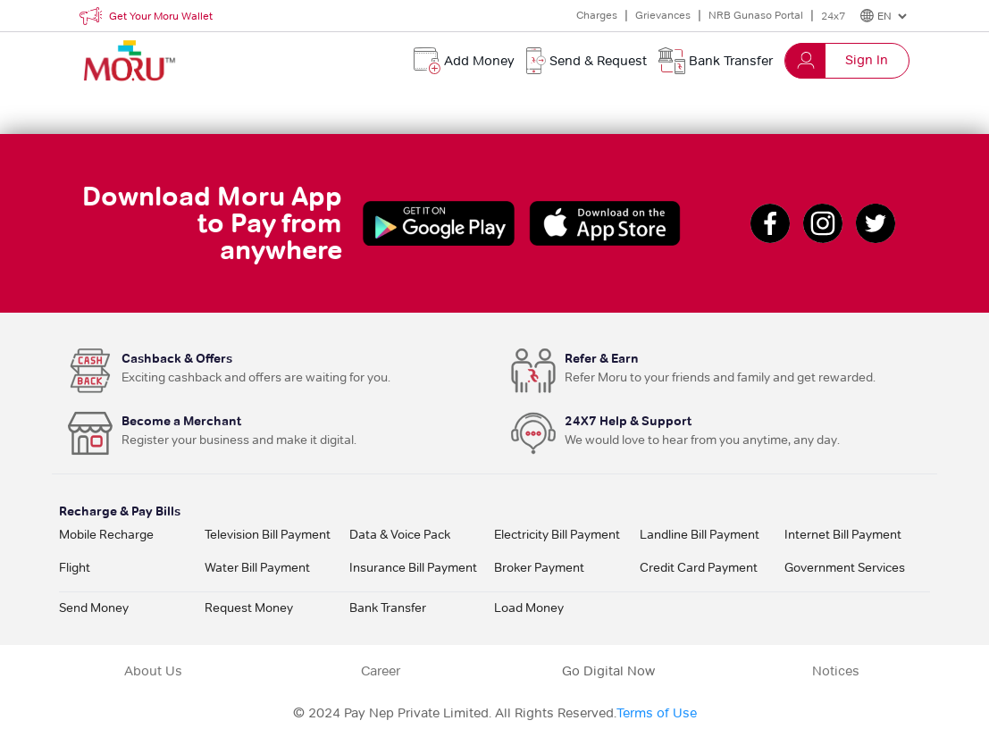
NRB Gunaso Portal (755, 14)
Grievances (663, 14)
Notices (835, 671)
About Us (153, 671)
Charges (596, 14)
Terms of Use (656, 713)
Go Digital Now (608, 671)
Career (380, 671)
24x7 (833, 15)
